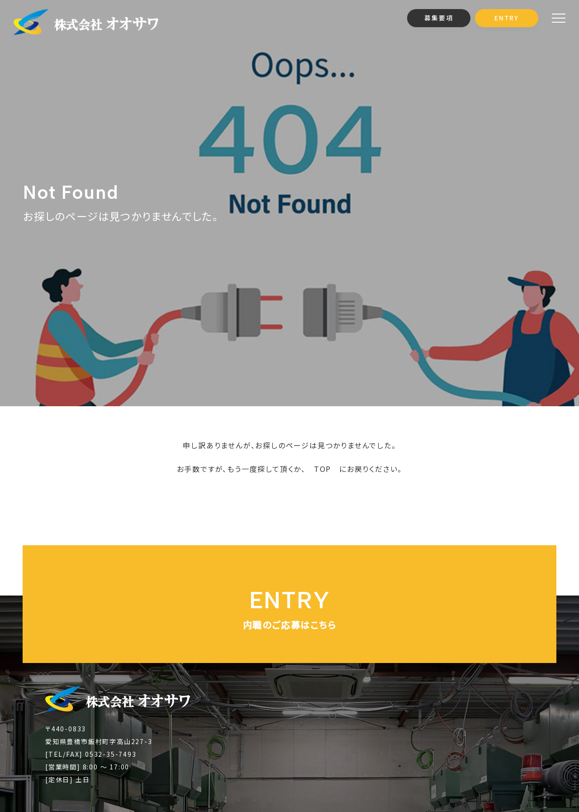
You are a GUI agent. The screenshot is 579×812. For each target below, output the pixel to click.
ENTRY (506, 17)
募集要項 (438, 17)
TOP (322, 468)
